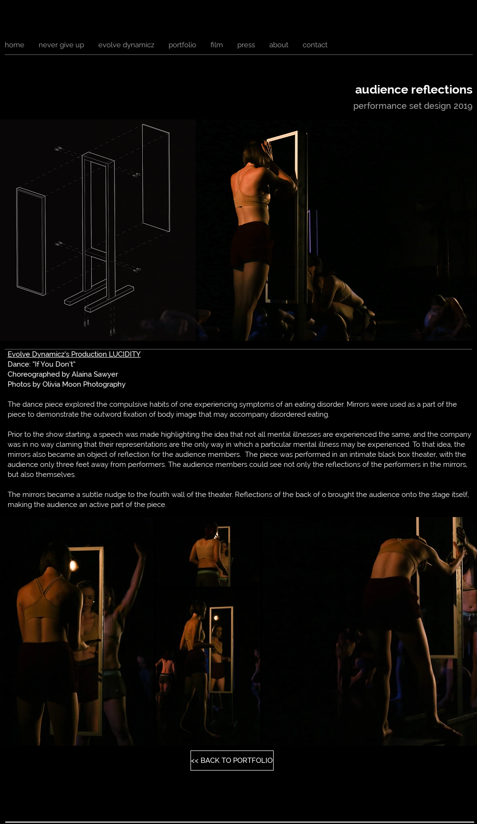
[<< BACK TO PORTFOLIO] (232, 760)
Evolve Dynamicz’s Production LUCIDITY (74, 354)
